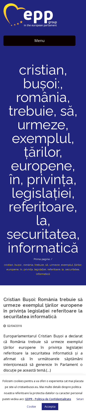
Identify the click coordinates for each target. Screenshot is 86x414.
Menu (39, 40)
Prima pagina (42, 259)
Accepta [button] (49, 406)
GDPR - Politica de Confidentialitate (48, 399)
